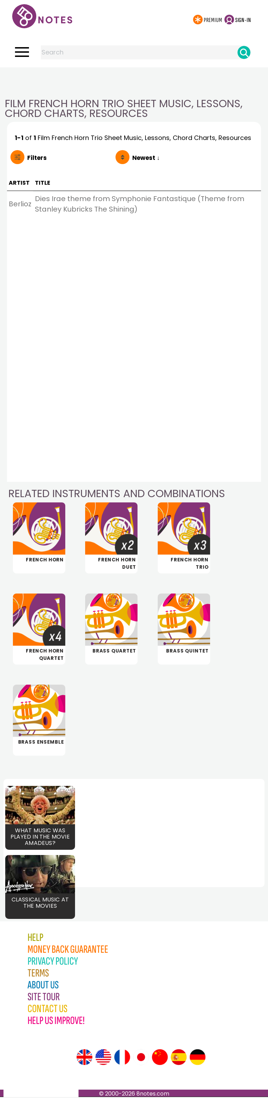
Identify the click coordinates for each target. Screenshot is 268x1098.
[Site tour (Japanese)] (141, 1058)
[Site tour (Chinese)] (160, 1058)
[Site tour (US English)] (103, 1058)
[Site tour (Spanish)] (178, 1058)
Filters (37, 158)
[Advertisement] (134, 81)
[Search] (244, 52)
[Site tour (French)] (122, 1058)
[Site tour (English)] (84, 1058)
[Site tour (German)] (197, 1058)
